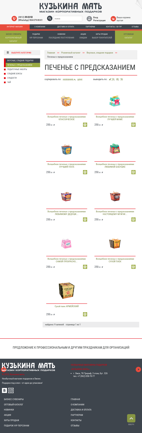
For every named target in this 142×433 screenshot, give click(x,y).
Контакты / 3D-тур (114, 27)
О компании (39, 27)
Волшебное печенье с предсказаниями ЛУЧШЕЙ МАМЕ (115, 118)
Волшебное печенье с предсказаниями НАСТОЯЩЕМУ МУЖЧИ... (115, 212)
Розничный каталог (70, 52)
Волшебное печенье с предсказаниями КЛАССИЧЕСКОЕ (67, 118)
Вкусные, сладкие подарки (20, 60)
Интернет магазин (15, 27)
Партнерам (90, 27)
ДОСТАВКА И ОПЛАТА (81, 409)
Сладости (12, 78)
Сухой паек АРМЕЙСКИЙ (67, 306)
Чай (9, 82)
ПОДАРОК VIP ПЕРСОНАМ (16, 425)
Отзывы (135, 27)
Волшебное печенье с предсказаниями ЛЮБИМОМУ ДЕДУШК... (67, 212)
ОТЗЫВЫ (75, 425)
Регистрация (99, 20)
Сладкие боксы (14, 73)
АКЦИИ (7, 415)
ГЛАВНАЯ (75, 399)
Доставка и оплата (65, 27)
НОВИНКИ (9, 409)
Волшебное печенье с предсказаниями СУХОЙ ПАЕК (115, 260)
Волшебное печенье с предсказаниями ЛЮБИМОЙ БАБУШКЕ (115, 165)
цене (79, 79)
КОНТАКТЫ (76, 420)
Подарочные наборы (17, 69)
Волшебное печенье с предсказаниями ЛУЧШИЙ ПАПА (67, 165)
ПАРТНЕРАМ (77, 415)
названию (69, 79)
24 (111, 79)
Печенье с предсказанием (19, 65)
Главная (51, 52)
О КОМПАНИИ (77, 404)
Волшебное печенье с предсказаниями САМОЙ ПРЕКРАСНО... (67, 260)
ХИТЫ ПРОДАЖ (11, 420)
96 (121, 79)
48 (117, 79)
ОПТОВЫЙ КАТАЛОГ (13, 404)
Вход (95, 17)
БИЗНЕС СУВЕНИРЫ (14, 399)
